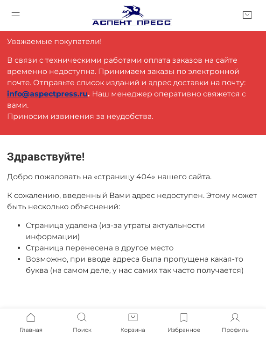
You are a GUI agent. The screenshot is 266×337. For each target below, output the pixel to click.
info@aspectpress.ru (47, 93)
